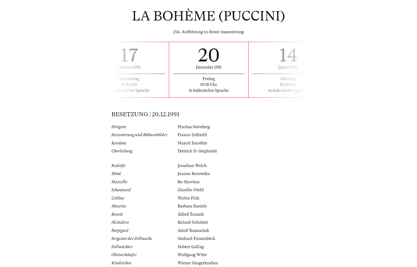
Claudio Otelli (191, 189)
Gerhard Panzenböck (196, 238)
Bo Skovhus (188, 182)
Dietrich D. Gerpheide (197, 151)
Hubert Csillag (191, 246)
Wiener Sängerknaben (198, 263)
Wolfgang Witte (192, 254)
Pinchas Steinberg (194, 126)
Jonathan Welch (192, 165)
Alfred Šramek (191, 214)
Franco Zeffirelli (192, 134)
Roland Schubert (193, 222)
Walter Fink (188, 198)
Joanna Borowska (194, 173)
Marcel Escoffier (192, 143)
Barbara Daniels (192, 206)
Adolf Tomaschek (193, 230)
